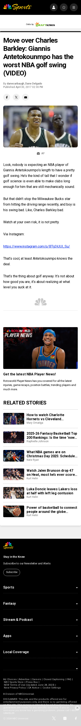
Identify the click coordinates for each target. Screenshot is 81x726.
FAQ (69, 679)
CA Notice (34, 687)
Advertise (24, 679)
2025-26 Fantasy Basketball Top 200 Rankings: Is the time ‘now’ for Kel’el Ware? (52, 435)
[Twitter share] (16, 97)
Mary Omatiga (35, 422)
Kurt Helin (32, 478)
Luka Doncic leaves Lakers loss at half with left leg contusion (52, 491)
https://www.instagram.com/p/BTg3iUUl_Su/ (36, 246)
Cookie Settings (52, 687)
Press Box (32, 682)
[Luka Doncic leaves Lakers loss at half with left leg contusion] (13, 493)
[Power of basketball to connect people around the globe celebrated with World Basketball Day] (13, 511)
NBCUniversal (26, 694)
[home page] (17, 7)
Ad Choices (10, 679)
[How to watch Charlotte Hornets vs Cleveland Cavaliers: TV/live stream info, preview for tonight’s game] (13, 419)
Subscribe (11, 572)
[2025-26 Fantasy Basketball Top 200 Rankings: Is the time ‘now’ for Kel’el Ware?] (13, 437)
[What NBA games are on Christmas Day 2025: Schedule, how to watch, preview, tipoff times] (13, 456)
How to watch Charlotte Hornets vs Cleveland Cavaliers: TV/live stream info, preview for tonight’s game (51, 417)
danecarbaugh (15, 83)
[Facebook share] (6, 97)
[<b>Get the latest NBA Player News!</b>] (40, 348)
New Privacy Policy (15, 687)
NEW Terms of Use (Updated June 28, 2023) (29, 685)
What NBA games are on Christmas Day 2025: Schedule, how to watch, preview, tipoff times (51, 454)
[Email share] (25, 97)
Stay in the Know (14, 556)
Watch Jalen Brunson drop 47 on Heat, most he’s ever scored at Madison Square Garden (52, 472)
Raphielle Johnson (38, 441)
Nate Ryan (33, 459)
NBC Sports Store (14, 682)
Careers (36, 679)
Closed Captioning (54, 679)
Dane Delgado (33, 83)
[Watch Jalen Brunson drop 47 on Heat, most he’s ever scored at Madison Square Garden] (13, 474)
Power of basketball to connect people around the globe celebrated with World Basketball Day (52, 510)
